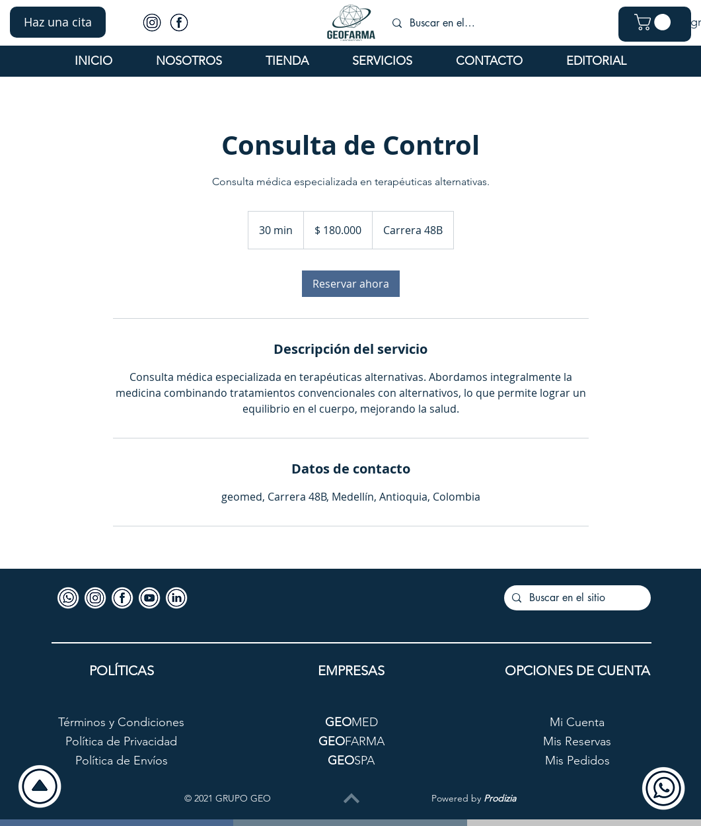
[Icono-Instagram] (152, 22)
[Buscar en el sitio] (443, 23)
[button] (58, 22)
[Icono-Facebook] (179, 22)
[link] (351, 283)
